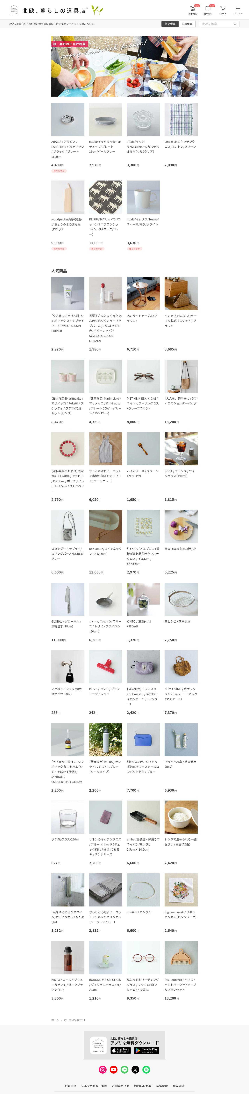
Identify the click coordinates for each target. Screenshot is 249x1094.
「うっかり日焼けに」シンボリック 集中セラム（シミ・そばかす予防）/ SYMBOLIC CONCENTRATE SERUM (67, 772)
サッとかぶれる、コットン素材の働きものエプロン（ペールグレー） (105, 476)
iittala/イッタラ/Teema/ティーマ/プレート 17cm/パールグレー (105, 146)
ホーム (55, 1020)
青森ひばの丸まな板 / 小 (180, 549)
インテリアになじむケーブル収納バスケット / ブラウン (181, 321)
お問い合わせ (143, 1086)
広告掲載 (162, 1086)
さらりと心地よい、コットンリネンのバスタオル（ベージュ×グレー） (105, 917)
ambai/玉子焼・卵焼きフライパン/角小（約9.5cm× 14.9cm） (143, 844)
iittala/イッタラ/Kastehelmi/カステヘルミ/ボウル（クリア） (143, 146)
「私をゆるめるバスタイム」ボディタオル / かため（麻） (67, 917)
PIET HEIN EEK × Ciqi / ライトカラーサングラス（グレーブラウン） (143, 403)
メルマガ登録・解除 (94, 1086)
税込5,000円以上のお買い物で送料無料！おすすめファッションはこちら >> (52, 24)
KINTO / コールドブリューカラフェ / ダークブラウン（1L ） (67, 985)
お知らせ (70, 1086)
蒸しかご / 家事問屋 (177, 621)
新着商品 (192, 13)
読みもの (208, 13)
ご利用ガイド (120, 1086)
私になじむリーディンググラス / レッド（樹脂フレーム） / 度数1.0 (143, 985)
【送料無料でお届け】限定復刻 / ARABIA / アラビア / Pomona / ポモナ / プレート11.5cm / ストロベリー (67, 481)
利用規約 (178, 1086)
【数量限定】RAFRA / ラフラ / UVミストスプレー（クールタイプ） (105, 767)
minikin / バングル (139, 912)
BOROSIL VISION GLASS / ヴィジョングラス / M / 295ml (105, 985)
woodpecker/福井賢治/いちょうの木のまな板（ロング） (66, 224)
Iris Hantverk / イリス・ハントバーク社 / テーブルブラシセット (180, 985)
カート (223, 13)
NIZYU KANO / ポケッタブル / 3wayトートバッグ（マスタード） (181, 694)
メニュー (238, 13)
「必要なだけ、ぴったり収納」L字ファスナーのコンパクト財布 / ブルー (143, 767)
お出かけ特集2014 (74, 1020)
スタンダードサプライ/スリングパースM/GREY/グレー (67, 554)
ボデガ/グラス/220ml (65, 839)
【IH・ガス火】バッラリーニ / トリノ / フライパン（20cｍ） (105, 626)
